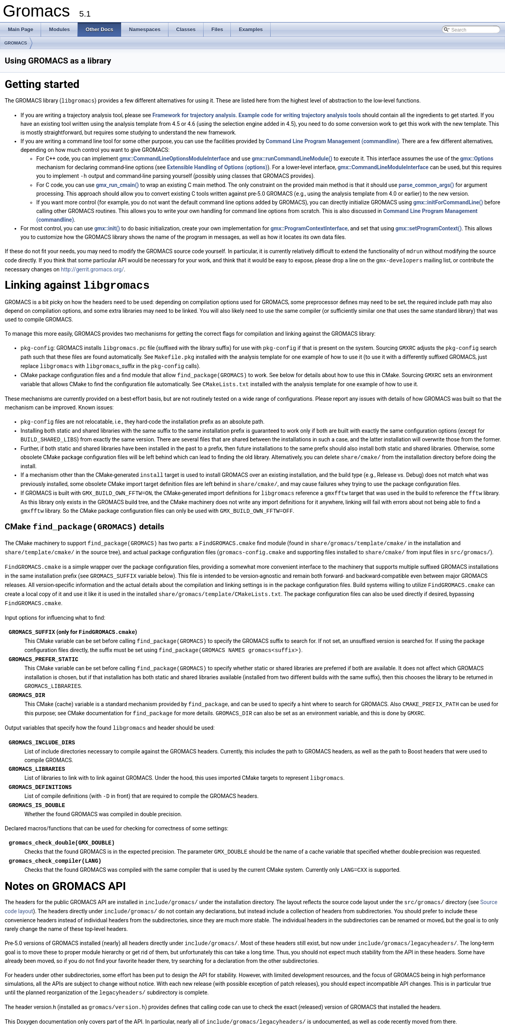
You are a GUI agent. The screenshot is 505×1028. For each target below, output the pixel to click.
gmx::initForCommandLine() (448, 201)
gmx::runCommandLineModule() (292, 158)
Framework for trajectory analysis (194, 115)
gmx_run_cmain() (117, 184)
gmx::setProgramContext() (428, 227)
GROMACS (15, 43)
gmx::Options (476, 158)
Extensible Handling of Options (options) (217, 167)
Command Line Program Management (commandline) (332, 141)
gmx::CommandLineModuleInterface (383, 167)
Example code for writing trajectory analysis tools (299, 115)
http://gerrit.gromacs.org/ (92, 268)
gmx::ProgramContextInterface (309, 227)
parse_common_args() (426, 184)
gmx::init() (107, 227)
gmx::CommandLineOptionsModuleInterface (175, 158)
